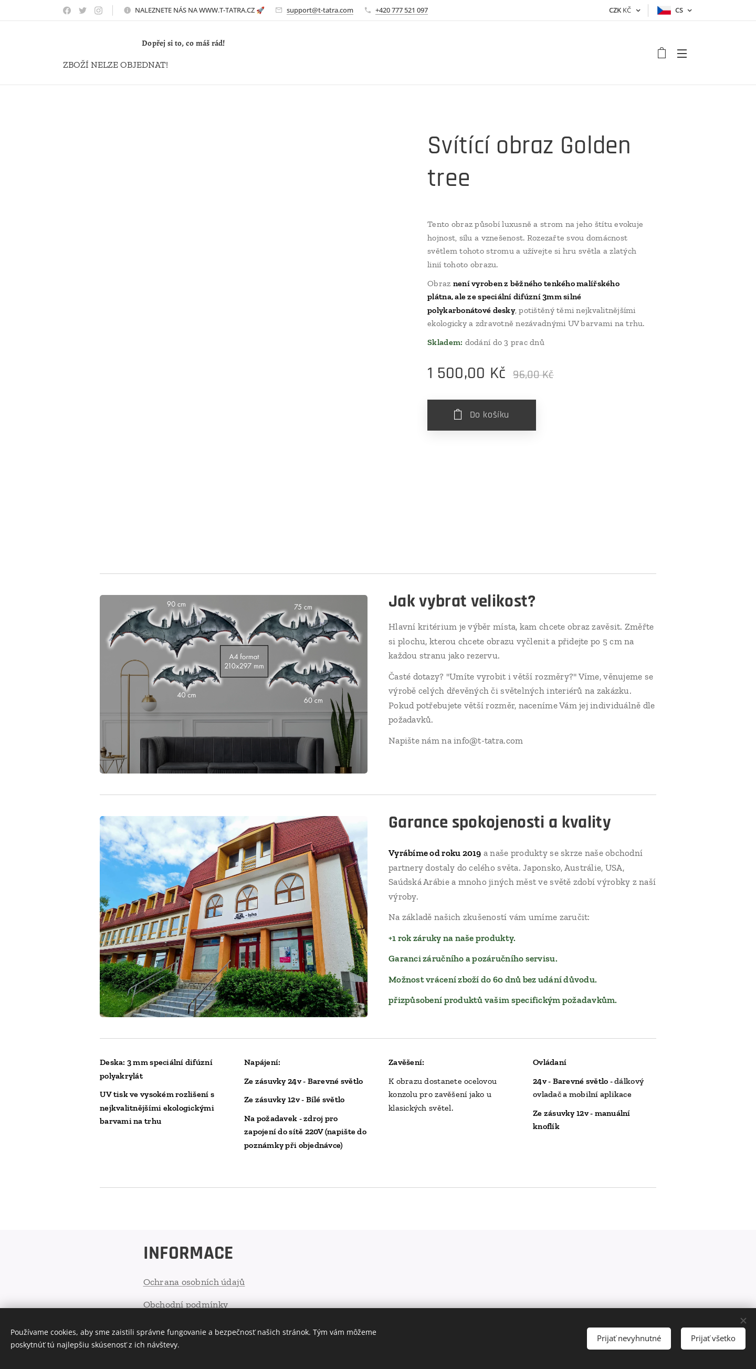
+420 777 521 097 (401, 10)
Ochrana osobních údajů (194, 1282)
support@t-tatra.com (320, 10)
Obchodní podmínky (185, 1304)
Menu (682, 53)
